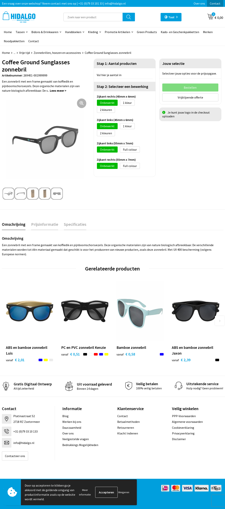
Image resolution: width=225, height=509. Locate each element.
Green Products (147, 32)
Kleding (93, 32)
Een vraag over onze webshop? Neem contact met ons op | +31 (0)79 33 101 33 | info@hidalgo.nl (64, 3)
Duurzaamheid (71, 427)
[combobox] (93, 17)
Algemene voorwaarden (187, 422)
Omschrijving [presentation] (13, 224)
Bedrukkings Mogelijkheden (80, 445)
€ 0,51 (70, 354)
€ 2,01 (15, 359)
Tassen (20, 32)
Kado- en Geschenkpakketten (180, 32)
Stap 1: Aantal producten (117, 63)
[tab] (13, 224)
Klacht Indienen (127, 433)
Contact (215, 3)
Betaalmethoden (128, 422)
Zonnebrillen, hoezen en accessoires (57, 53)
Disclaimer (179, 439)
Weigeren (123, 492)
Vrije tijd (24, 53)
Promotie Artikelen (117, 32)
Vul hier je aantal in (109, 75)
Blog (65, 416)
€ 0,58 (125, 354)
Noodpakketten (14, 41)
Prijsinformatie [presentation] (44, 224)
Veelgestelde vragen (75, 439)
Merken (208, 32)
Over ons (199, 3)
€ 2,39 (181, 359)
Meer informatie (85, 492)
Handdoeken (73, 32)
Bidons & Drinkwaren (44, 32)
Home (8, 32)
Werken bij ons (71, 422)
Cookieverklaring (183, 427)
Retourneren (125, 427)
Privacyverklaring (183, 433)
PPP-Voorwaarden (184, 416)
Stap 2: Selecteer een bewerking (122, 86)
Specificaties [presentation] (75, 224)
